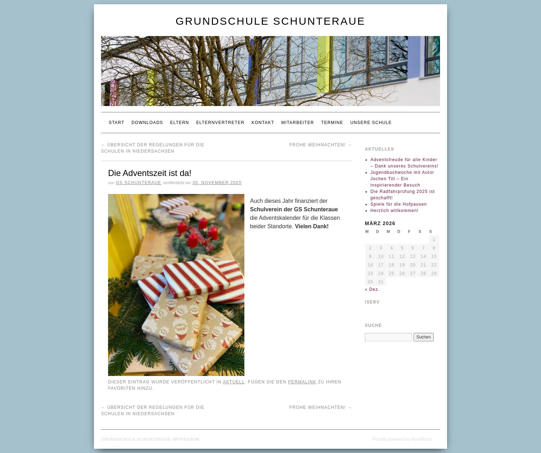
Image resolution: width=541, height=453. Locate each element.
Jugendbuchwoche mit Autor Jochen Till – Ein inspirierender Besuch (402, 179)
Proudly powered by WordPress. (402, 439)
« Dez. (372, 289)
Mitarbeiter (297, 122)
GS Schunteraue (138, 182)
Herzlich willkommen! (394, 210)
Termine (332, 122)
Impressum (186, 439)
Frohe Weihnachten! (321, 144)
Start (116, 122)
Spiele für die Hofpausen (398, 204)
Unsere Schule (371, 122)
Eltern (179, 122)
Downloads (147, 122)
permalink (302, 382)
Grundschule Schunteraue (270, 21)
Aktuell (234, 382)
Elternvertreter (220, 122)
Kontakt (262, 122)
